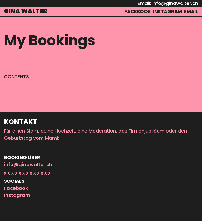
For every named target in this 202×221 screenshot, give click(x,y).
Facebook (16, 188)
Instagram (17, 195)
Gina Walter (25, 11)
